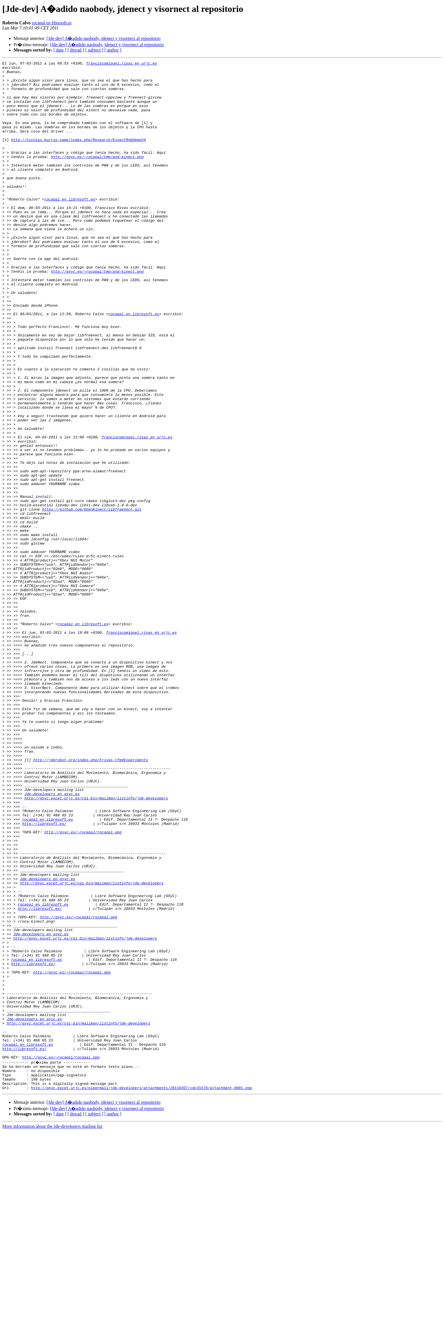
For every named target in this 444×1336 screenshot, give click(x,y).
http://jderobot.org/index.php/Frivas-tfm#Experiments (90, 899)
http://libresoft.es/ (44, 976)
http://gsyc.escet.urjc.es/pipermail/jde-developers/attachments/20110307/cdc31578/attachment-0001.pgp (141, 1292)
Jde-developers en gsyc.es (52, 940)
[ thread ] (75, 50)
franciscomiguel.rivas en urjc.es (121, 64)
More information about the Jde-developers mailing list (52, 1331)
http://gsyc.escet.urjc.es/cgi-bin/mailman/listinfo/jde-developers (96, 945)
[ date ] (60, 50)
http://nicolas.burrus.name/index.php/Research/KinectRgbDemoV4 (78, 155)
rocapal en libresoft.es (52, 22)
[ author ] (112, 50)
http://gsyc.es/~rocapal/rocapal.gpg (82, 986)
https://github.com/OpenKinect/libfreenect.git (91, 599)
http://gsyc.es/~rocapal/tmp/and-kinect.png (97, 176)
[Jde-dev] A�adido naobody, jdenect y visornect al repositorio (103, 38)
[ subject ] (94, 50)
